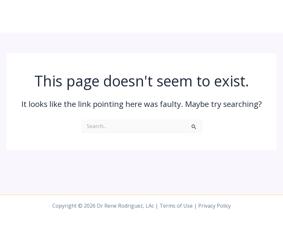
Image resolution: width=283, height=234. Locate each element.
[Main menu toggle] (269, 16)
